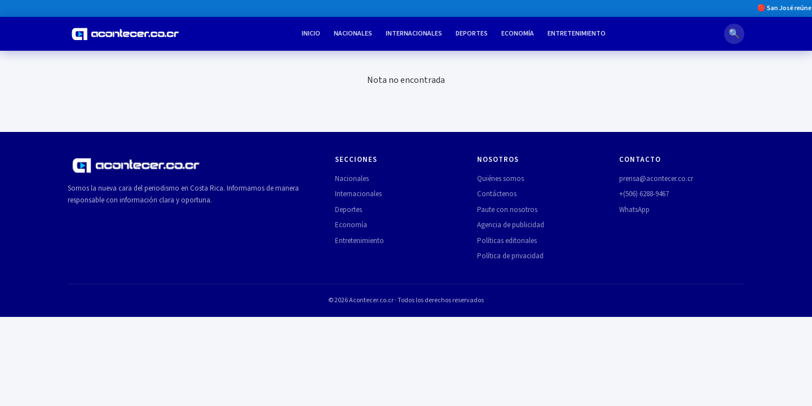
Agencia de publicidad (510, 225)
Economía (517, 33)
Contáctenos (497, 194)
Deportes (472, 33)
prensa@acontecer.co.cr (656, 179)
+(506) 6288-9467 (644, 194)
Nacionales (353, 33)
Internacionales (414, 33)
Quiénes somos (500, 179)
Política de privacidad (510, 256)
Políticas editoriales (507, 241)
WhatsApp (634, 210)
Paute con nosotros (507, 210)
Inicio (311, 33)
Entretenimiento (577, 33)
